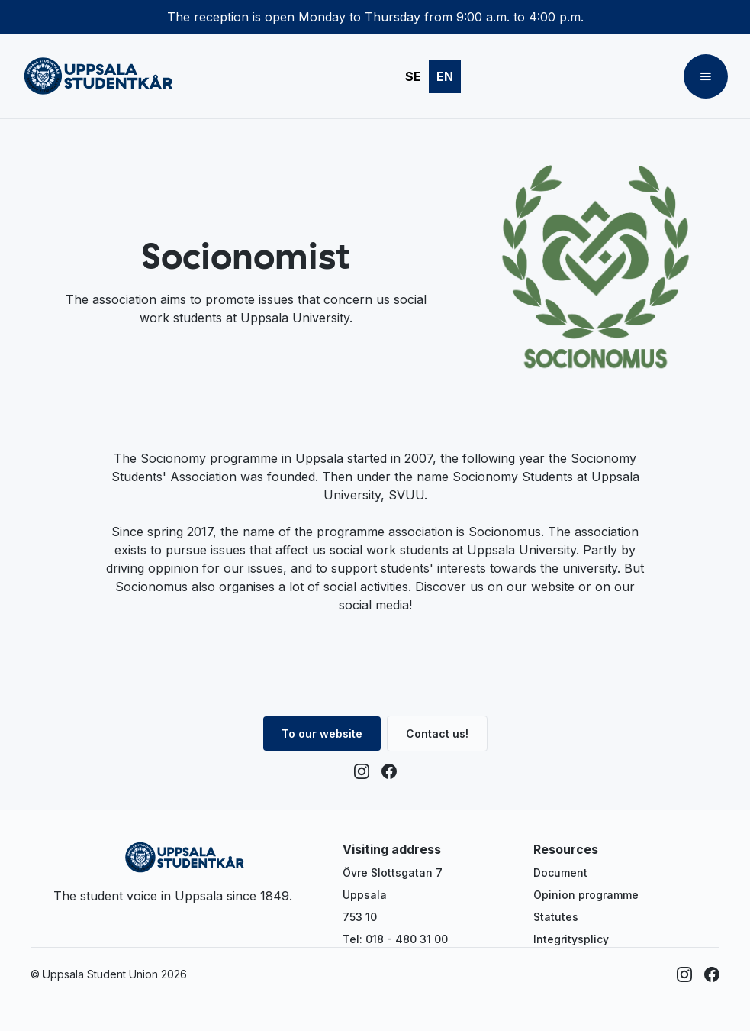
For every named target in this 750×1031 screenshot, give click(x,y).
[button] (706, 76)
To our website (322, 733)
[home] (98, 76)
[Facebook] (389, 771)
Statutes (555, 916)
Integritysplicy (571, 938)
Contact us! (437, 733)
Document (560, 872)
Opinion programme (586, 894)
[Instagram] (361, 771)
